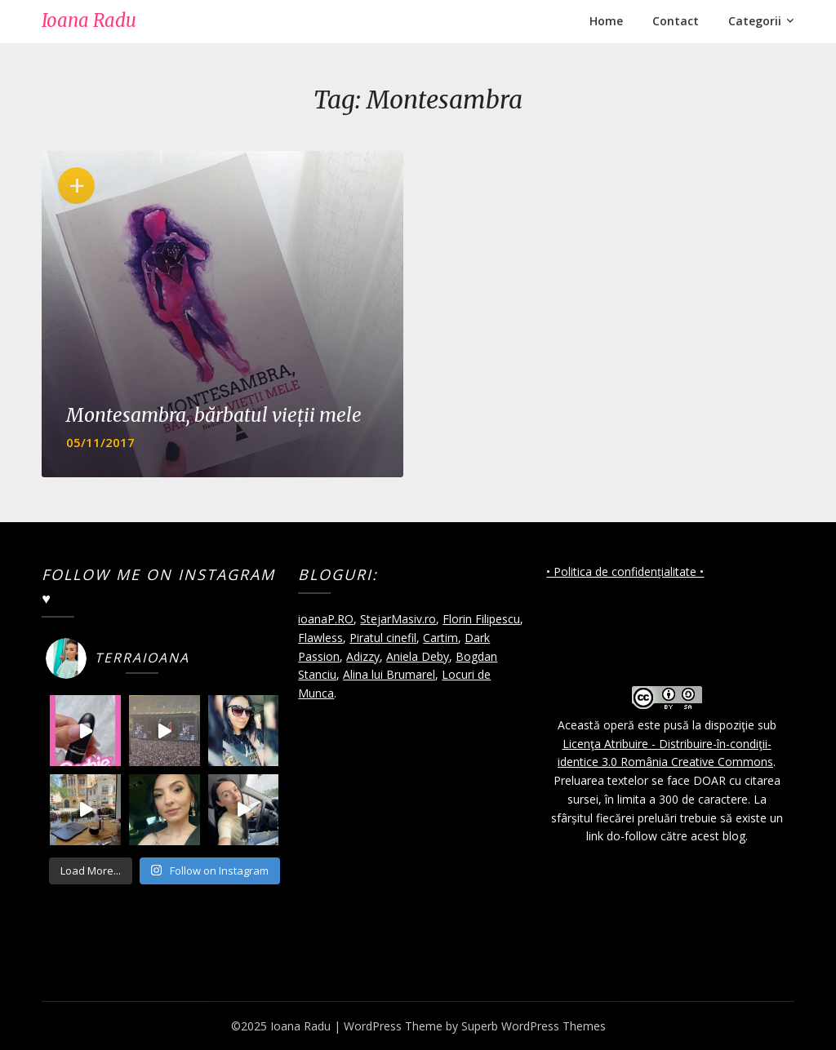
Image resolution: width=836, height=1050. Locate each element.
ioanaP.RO (326, 619)
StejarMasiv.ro (398, 619)
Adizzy (363, 656)
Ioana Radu (89, 20)
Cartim (440, 637)
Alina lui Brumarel (389, 674)
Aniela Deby (417, 656)
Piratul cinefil (382, 637)
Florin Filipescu (481, 619)
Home (606, 21)
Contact (675, 21)
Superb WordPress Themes (533, 1026)
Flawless (320, 637)
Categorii (754, 21)
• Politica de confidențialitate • (625, 571)
